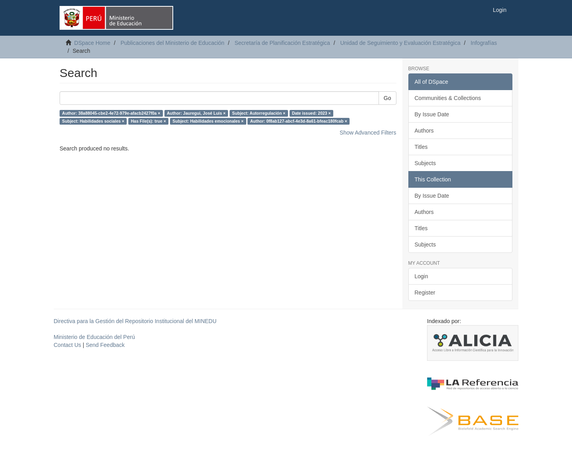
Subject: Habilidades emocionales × (207, 121)
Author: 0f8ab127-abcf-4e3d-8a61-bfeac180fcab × (298, 121)
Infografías (484, 43)
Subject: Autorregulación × (258, 113)
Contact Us (67, 345)
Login (421, 276)
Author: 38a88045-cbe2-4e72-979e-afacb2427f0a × (111, 113)
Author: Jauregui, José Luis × (196, 113)
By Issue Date (432, 114)
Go (387, 98)
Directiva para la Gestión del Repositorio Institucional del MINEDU (135, 321)
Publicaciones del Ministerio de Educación (172, 43)
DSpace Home (92, 43)
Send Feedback (105, 345)
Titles (421, 147)
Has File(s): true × (148, 121)
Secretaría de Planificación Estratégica (282, 43)
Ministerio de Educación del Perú (94, 337)
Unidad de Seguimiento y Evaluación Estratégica (400, 43)
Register (425, 292)
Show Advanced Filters (368, 132)
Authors (424, 130)
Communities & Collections (448, 98)
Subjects (425, 163)
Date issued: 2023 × (311, 113)
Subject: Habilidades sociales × (93, 121)
